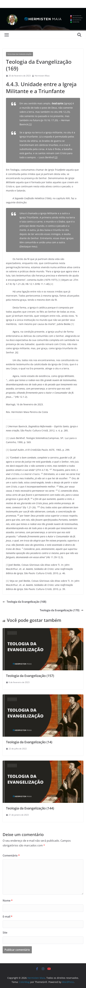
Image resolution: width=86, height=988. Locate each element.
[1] (30, 124)
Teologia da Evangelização (19, 54)
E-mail (7, 916)
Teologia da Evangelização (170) (61, 610)
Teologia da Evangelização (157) (30, 675)
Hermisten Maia (42, 75)
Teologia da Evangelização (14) (29, 742)
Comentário (11, 855)
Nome (8, 900)
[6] (7, 580)
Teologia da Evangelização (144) (30, 808)
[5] (72, 324)
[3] (59, 279)
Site (5, 932)
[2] (56, 157)
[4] (51, 283)
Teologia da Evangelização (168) (24, 601)
